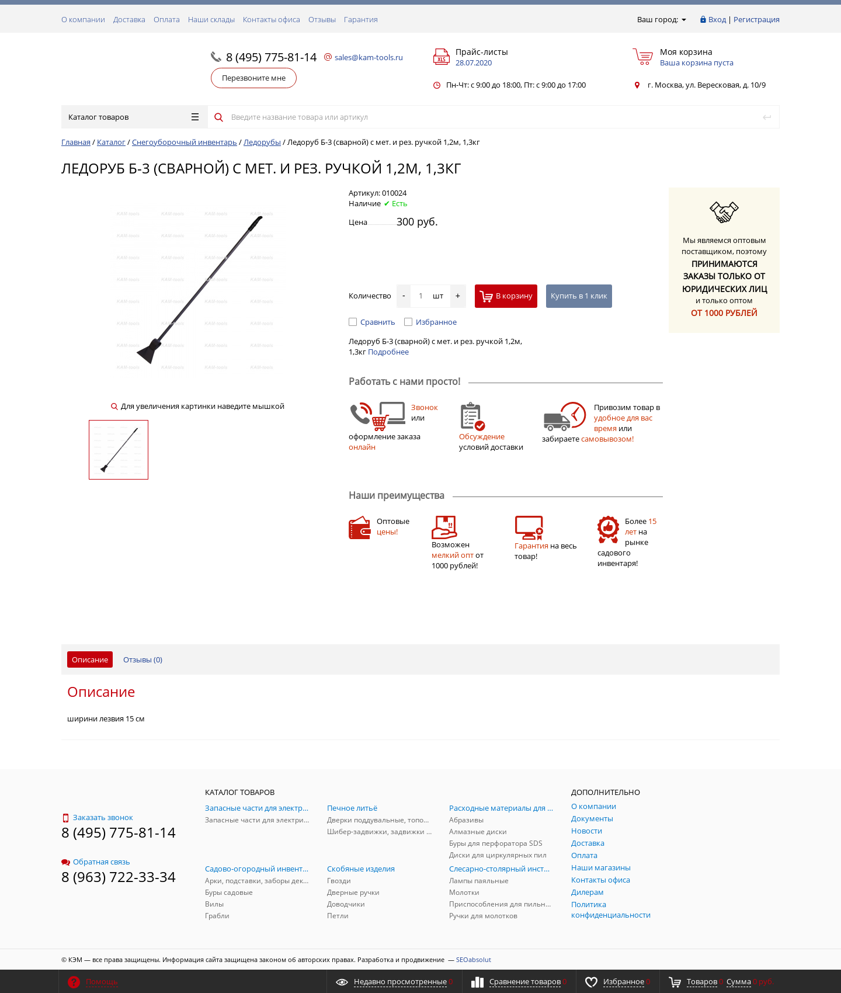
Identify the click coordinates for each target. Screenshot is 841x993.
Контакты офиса (271, 19)
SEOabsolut (473, 959)
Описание (90, 659)
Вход (717, 19)
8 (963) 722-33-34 (118, 876)
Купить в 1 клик (579, 295)
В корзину (506, 296)
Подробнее (388, 351)
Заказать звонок (97, 817)
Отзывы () (142, 659)
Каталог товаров (133, 117)
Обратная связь (95, 861)
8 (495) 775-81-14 (271, 57)
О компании (83, 19)
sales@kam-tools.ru (369, 57)
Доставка (129, 19)
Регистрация (757, 19)
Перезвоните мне (254, 77)
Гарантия (361, 19)
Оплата (167, 19)
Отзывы (322, 19)
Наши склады (211, 19)
